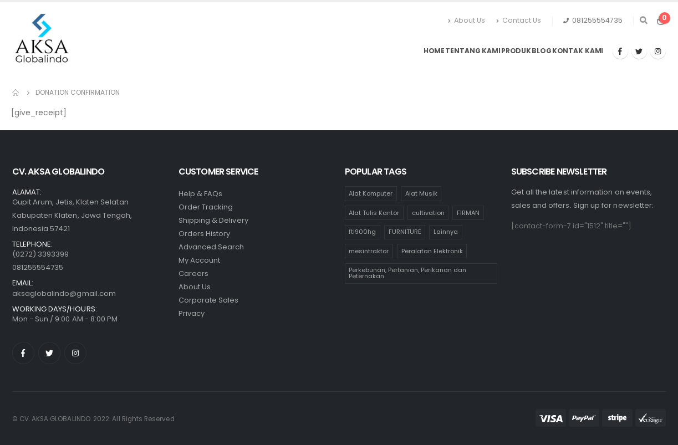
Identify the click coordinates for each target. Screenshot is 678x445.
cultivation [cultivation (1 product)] (428, 212)
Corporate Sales (209, 300)
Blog (542, 50)
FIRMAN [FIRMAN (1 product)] (468, 212)
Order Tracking (206, 207)
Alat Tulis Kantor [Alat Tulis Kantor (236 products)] (374, 212)
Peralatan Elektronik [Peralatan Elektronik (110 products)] (432, 251)
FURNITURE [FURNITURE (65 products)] (405, 231)
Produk (516, 50)
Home (434, 50)
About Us (466, 20)
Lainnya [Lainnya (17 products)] (446, 231)
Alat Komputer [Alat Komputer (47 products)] (370, 193)
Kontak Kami (578, 50)
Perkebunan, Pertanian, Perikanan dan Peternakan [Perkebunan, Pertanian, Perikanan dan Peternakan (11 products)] (407, 272)
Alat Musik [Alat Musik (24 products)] (421, 193)
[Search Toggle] (644, 20)
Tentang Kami (473, 50)
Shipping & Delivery (213, 220)
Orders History (205, 233)
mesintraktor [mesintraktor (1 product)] (369, 251)
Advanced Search (211, 247)
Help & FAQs (201, 193)
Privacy (192, 313)
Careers (193, 273)
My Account (200, 260)
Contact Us (518, 20)
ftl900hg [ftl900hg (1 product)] (362, 231)
